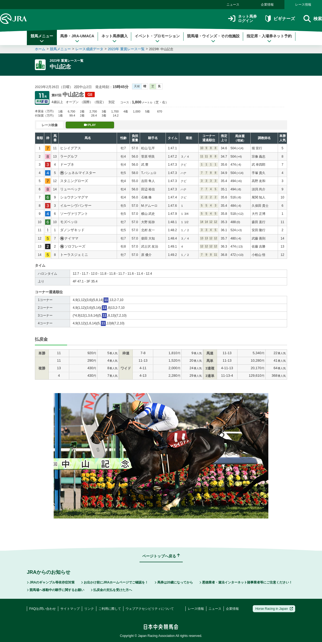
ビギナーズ (280, 18)
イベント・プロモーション (157, 38)
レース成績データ (89, 49)
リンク (89, 609)
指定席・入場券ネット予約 (269, 38)
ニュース (232, 4)
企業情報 (267, 4)
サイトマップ (70, 609)
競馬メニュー (42, 38)
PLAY (90, 124)
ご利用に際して (109, 609)
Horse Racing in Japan (274, 609)
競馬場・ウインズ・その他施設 (213, 38)
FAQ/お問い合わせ (42, 609)
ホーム (40, 49)
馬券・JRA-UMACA (77, 38)
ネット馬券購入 (114, 38)
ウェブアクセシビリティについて (150, 609)
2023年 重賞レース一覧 (126, 49)
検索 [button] (312, 18)
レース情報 (303, 4)
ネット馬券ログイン (242, 18)
